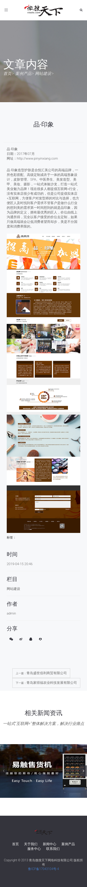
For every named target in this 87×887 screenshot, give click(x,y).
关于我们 (30, 844)
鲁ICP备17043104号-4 (43, 869)
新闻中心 (49, 844)
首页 (7, 73)
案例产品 (23, 73)
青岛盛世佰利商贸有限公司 (46, 673)
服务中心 (34, 849)
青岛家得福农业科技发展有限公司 (51, 683)
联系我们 (53, 849)
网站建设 (43, 73)
